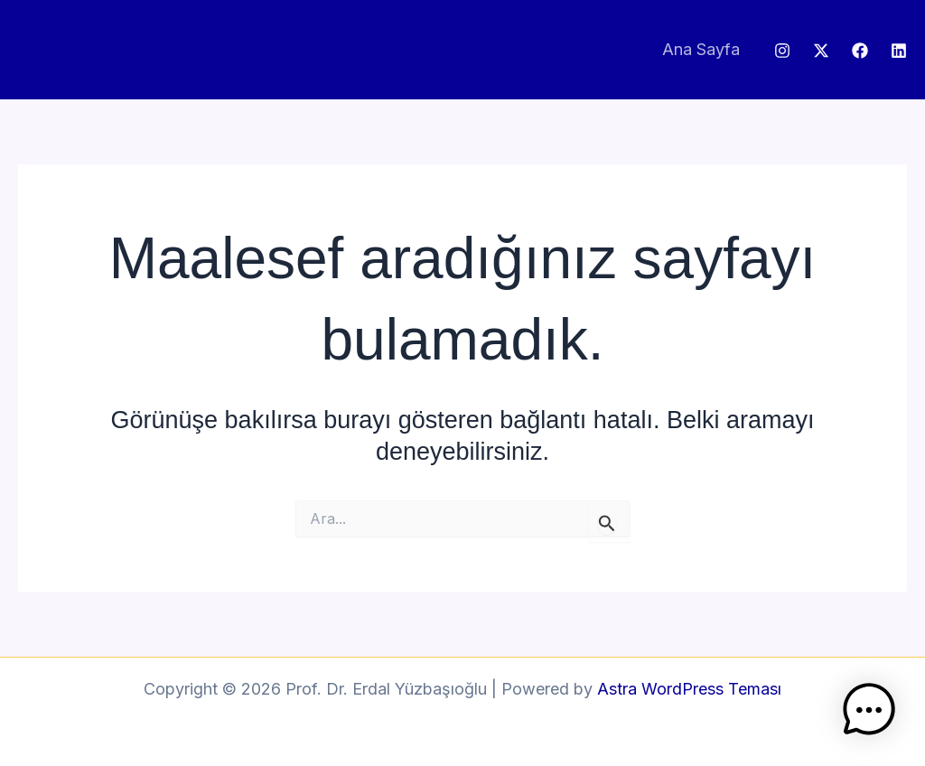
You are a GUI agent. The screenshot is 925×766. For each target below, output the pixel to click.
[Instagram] (782, 50)
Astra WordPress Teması (689, 688)
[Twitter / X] (821, 50)
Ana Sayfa (701, 49)
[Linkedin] (899, 50)
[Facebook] (860, 50)
